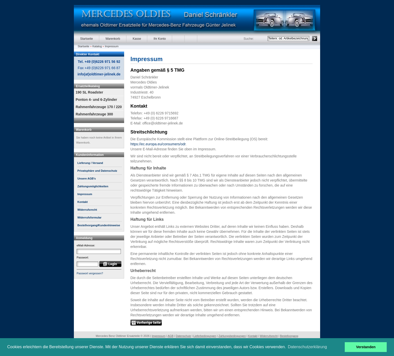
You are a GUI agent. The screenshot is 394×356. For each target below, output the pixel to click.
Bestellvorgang (289, 335)
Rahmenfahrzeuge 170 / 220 (99, 107)
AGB (170, 335)
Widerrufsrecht (269, 335)
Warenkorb (113, 38)
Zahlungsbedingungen (232, 335)
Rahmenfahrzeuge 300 (94, 114)
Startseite (86, 38)
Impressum (111, 46)
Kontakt (252, 335)
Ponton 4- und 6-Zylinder (96, 100)
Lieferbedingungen (204, 335)
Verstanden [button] (366, 347)
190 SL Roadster (89, 92)
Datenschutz (183, 335)
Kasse (137, 38)
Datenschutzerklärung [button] (307, 347)
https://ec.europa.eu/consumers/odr (157, 144)
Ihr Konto (160, 38)
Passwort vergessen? (90, 273)
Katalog (97, 46)
